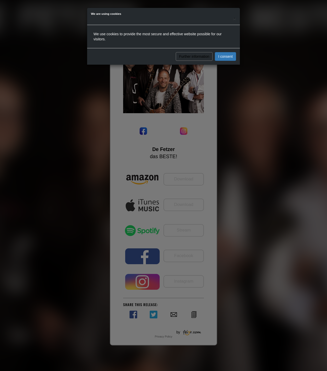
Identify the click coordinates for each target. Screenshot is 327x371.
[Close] (234, 18)
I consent (225, 56)
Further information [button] (194, 56)
